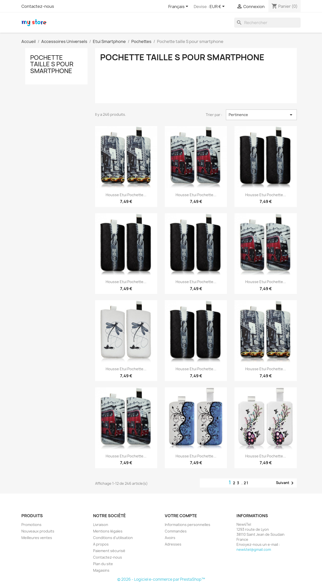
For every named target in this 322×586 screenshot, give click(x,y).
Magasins (101, 570)
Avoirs (170, 537)
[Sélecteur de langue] (179, 7)
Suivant (285, 483)
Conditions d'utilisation (113, 537)
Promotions (31, 524)
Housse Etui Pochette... (126, 194)
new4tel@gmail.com (253, 549)
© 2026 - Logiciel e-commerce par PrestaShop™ (161, 579)
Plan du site (103, 563)
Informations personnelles (187, 524)
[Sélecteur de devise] (218, 7)
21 (246, 483)
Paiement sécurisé (109, 550)
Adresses (173, 544)
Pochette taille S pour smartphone (51, 64)
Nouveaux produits (37, 531)
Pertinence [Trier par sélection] (261, 115)
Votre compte (181, 515)
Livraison (100, 524)
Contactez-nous (37, 6)
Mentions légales (108, 531)
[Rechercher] (267, 23)
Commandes (176, 531)
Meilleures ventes (36, 537)
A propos (101, 544)
